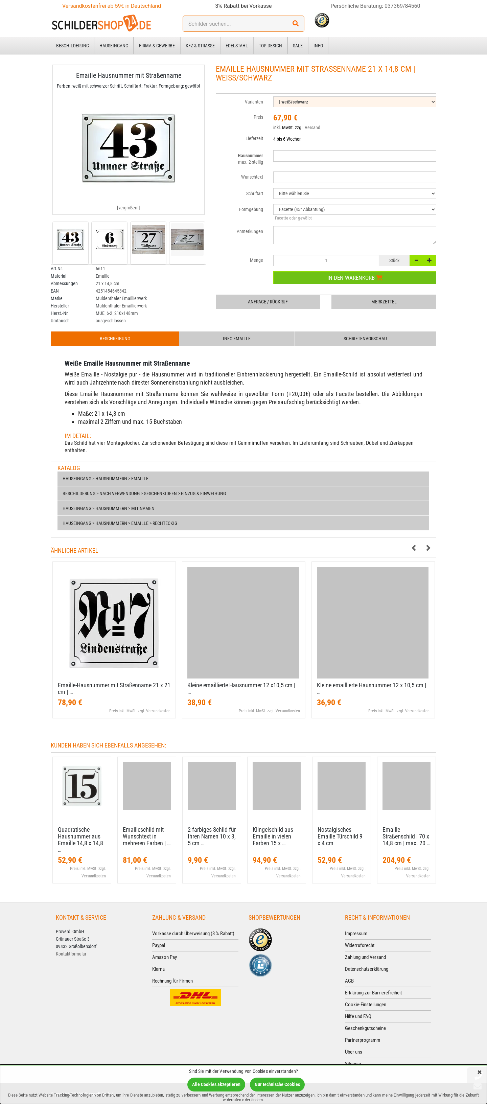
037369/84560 (402, 6)
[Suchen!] (295, 23)
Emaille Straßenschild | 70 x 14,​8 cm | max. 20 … (406, 836)
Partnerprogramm (362, 1040)
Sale (298, 45)
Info (318, 45)
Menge (256, 260)
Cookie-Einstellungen (365, 1005)
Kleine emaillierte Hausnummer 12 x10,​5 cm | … (241, 688)
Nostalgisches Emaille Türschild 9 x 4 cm (340, 836)
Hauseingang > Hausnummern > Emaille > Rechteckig (120, 523)
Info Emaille (237, 338)
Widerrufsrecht (359, 945)
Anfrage (268, 301)
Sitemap (353, 1064)
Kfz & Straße (200, 45)
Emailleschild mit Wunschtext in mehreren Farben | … (147, 836)
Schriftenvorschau (365, 338)
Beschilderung (72, 45)
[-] (416, 260)
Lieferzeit (254, 138)
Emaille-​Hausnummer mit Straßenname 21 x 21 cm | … (114, 688)
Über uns (353, 1052)
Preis (258, 117)
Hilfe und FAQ (358, 1016)
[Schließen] (479, 1072)
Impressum (356, 933)
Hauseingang (113, 45)
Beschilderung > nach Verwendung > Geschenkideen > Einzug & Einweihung (144, 493)
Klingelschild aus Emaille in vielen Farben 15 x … (273, 836)
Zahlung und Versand (365, 957)
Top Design (270, 45)
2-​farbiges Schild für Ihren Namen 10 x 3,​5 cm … (212, 836)
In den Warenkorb (354, 277)
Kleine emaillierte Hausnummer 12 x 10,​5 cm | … (371, 688)
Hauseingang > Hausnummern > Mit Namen (109, 508)
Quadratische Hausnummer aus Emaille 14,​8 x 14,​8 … (80, 839)
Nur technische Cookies (277, 1084)
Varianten (254, 102)
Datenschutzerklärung (366, 969)
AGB (349, 981)
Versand (312, 127)
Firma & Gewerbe (157, 45)
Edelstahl (237, 45)
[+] (429, 260)
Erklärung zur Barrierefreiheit (373, 993)
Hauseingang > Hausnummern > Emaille (105, 478)
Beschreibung (115, 338)
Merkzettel (384, 301)
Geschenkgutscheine (365, 1028)
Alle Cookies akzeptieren (216, 1084)
